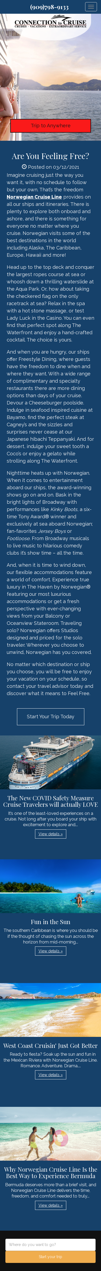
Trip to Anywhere (51, 125)
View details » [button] (51, 834)
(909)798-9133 (49, 7)
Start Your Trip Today (50, 716)
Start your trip (50, 1257)
